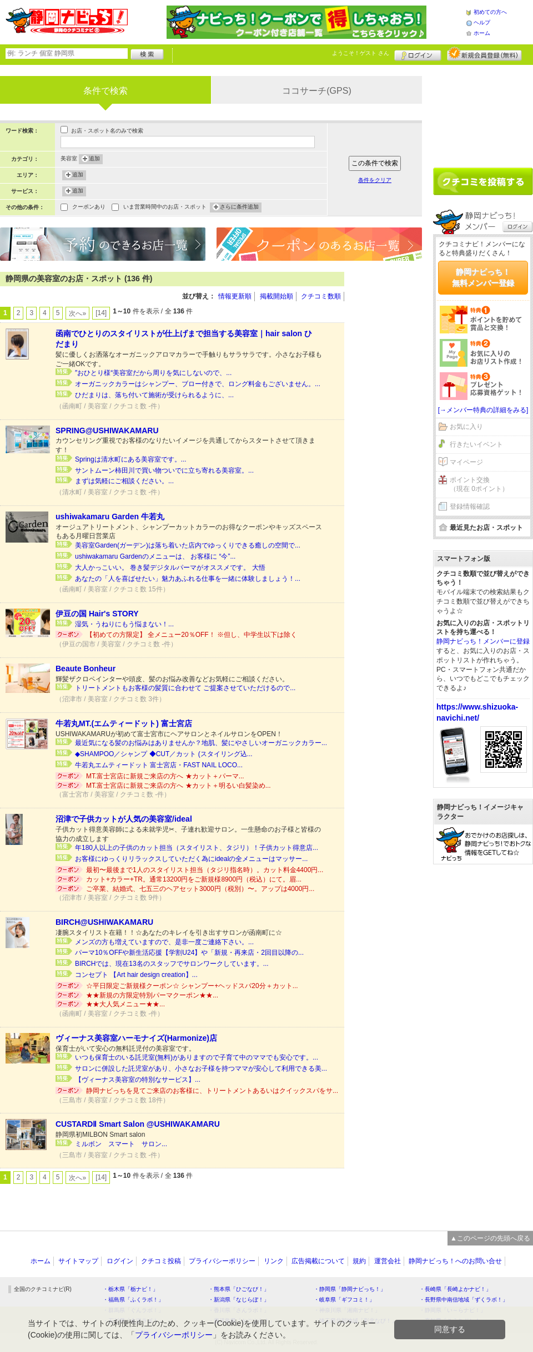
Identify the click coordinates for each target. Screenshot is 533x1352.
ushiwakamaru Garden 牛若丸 (110, 516)
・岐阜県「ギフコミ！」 (344, 1300)
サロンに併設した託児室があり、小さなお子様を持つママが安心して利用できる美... (201, 1068)
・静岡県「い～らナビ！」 (452, 1310)
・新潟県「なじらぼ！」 (238, 1300)
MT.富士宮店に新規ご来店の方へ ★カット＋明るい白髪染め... (178, 785)
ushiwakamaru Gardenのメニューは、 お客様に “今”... (155, 556)
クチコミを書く (483, 181)
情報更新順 (235, 296)
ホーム (482, 33)
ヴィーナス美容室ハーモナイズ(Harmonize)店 (136, 1038)
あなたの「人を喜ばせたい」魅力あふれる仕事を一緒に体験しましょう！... (187, 579)
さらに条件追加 (239, 207)
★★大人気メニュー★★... (125, 1004)
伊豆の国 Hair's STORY (97, 613)
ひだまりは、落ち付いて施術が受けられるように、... (154, 395)
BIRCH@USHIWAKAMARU (104, 922)
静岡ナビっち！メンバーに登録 (483, 641)
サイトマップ (78, 1261)
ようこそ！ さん (360, 53)
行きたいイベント (476, 444)
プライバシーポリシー (222, 1261)
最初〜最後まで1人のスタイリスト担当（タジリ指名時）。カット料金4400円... (204, 870)
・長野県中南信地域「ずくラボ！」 (463, 1300)
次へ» (77, 313)
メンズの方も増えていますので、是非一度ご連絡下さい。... (164, 942)
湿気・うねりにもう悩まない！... (124, 624)
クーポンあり (88, 208)
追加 (94, 159)
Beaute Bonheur (85, 668)
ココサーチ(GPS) (316, 90)
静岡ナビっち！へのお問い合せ (455, 1261)
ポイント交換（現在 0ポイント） (479, 484)
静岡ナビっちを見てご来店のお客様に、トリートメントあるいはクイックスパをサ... (212, 1091)
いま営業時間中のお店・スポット (165, 208)
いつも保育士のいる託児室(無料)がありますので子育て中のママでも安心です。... (196, 1057)
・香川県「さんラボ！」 (238, 1310)
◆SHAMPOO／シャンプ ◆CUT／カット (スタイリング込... (164, 754)
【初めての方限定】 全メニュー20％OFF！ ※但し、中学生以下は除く (191, 635)
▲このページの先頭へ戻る (490, 1238)
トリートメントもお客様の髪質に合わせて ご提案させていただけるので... (185, 688)
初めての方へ (490, 12)
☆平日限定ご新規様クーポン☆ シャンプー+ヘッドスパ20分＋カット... (192, 986)
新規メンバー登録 (484, 54)
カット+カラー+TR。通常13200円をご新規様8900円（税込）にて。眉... (193, 879)
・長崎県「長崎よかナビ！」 (455, 1289)
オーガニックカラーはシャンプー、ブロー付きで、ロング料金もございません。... (197, 384)
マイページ (466, 462)
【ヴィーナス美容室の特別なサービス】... (137, 1079)
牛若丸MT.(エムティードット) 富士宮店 (124, 723)
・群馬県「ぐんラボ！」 (133, 1310)
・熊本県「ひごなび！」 (238, 1289)
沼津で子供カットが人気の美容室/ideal (124, 818)
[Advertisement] (388, 438)
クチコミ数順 (321, 296)
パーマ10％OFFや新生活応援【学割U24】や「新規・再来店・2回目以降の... (189, 952)
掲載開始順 (276, 296)
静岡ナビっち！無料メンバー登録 (483, 277)
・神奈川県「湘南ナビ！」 (347, 1310)
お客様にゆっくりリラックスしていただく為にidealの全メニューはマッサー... (191, 859)
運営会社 (387, 1261)
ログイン (417, 54)
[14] (101, 313)
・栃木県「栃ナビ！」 (130, 1289)
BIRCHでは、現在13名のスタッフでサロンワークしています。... (172, 964)
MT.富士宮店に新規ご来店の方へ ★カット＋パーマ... (165, 776)
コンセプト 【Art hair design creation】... (136, 975)
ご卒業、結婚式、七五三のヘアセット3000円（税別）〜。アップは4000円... (200, 889)
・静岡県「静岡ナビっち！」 (350, 1289)
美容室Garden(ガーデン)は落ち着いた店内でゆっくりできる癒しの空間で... (187, 545)
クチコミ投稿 (161, 1261)
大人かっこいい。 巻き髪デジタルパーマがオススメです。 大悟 (170, 567)
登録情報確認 (470, 506)
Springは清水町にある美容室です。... (131, 459)
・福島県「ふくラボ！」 (133, 1300)
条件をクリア (374, 180)
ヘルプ (482, 22)
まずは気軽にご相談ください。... (124, 481)
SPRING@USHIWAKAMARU (107, 430)
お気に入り (466, 427)
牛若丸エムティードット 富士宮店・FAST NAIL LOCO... (159, 765)
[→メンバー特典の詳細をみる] (483, 410)
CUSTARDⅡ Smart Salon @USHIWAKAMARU (138, 1124)
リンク (274, 1261)
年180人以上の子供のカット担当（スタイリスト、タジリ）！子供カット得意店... (196, 848)
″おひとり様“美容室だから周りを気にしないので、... (153, 373)
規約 (359, 1261)
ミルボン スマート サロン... (121, 1144)
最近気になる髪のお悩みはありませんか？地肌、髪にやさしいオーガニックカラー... (201, 743)
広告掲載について (318, 1261)
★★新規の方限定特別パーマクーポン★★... (152, 995)
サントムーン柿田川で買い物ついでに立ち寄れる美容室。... (164, 470)
